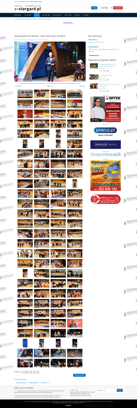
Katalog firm (46, 15)
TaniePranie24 (93, 47)
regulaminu (35, 391)
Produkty (77, 15)
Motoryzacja (57, 15)
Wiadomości (17, 15)
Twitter (23, 372)
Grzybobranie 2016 (105, 75)
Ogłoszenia (27, 15)
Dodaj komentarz (79, 375)
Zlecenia (86, 15)
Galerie (37, 15)
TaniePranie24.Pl (21, 383)
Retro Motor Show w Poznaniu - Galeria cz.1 (109, 85)
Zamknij (68, 405)
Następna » (82, 86)
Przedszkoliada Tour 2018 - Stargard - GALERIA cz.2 (108, 65)
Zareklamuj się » (94, 55)
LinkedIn (34, 372)
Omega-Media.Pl (34, 383)
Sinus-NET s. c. (93, 40)
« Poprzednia (18, 86)
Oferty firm (68, 15)
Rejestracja (105, 8)
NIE (75, 390)
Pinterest (37, 372)
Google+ (31, 372)
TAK (72, 390)
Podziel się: (18, 372)
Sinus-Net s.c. (45, 383)
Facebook (27, 372)
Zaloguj (94, 8)
